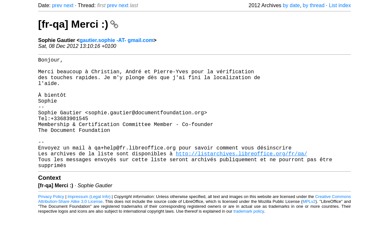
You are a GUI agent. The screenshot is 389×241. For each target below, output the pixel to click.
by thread (313, 5)
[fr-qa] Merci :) (78, 24)
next (68, 5)
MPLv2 (309, 226)
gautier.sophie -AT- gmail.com (116, 40)
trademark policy (249, 236)
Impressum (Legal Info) (88, 221)
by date (291, 5)
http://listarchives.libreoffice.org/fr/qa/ (241, 175)
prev (57, 5)
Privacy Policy (51, 221)
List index (340, 5)
